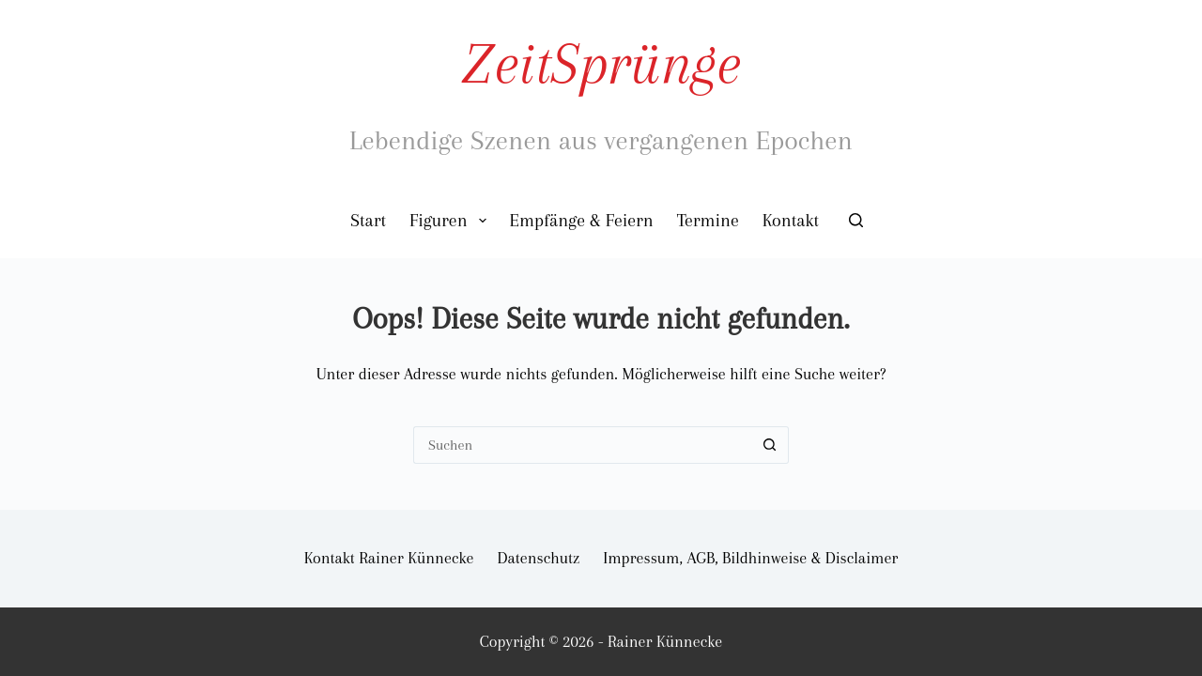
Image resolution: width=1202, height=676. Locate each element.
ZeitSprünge (600, 63)
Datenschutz (539, 557)
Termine (708, 220)
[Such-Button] (770, 445)
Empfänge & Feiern (582, 220)
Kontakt (791, 220)
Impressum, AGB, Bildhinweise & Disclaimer (750, 557)
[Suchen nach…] (582, 445)
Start (368, 220)
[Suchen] (856, 220)
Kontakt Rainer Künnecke (389, 557)
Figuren (451, 220)
